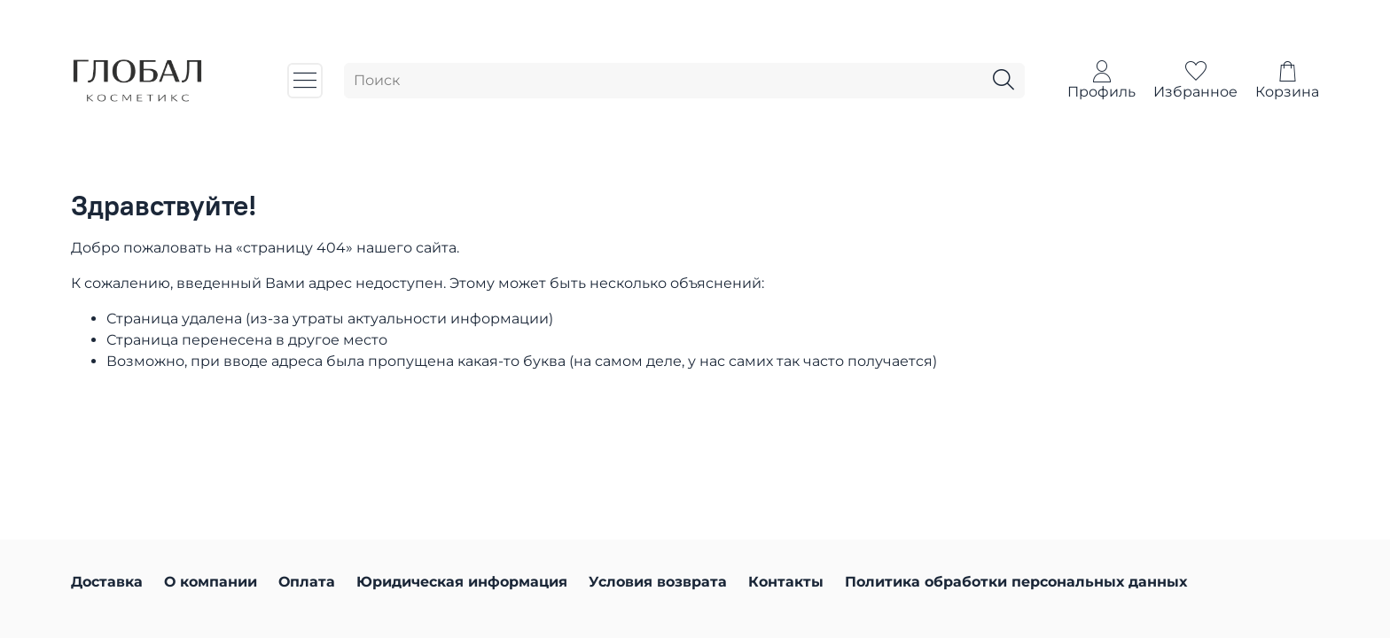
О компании (210, 581)
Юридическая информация (461, 581)
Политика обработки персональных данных (1016, 581)
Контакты (786, 581)
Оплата (306, 581)
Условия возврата (658, 581)
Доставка (107, 581)
